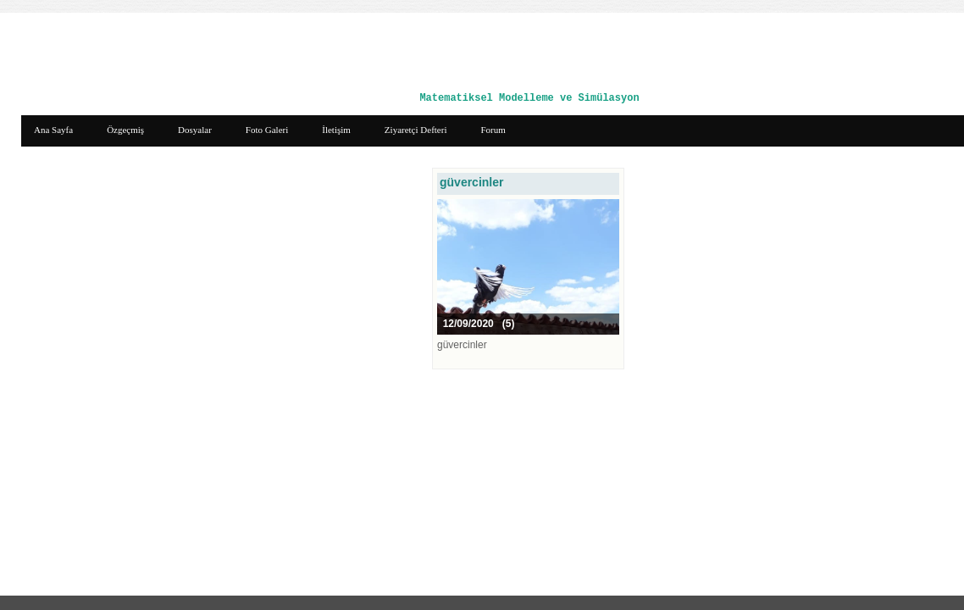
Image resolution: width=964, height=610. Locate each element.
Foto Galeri (267, 130)
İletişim (336, 130)
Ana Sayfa (53, 130)
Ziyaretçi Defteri (416, 130)
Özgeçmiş (125, 130)
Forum (492, 130)
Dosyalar (195, 130)
